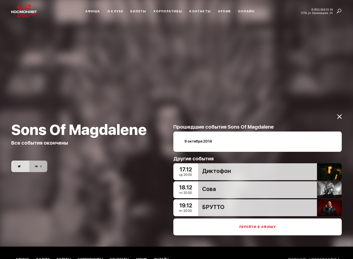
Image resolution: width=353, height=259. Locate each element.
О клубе (115, 11)
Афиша (92, 11)
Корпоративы (168, 11)
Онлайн (246, 11)
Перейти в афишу (257, 225)
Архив (224, 11)
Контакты (200, 11)
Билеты (138, 11)
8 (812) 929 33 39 (322, 9)
